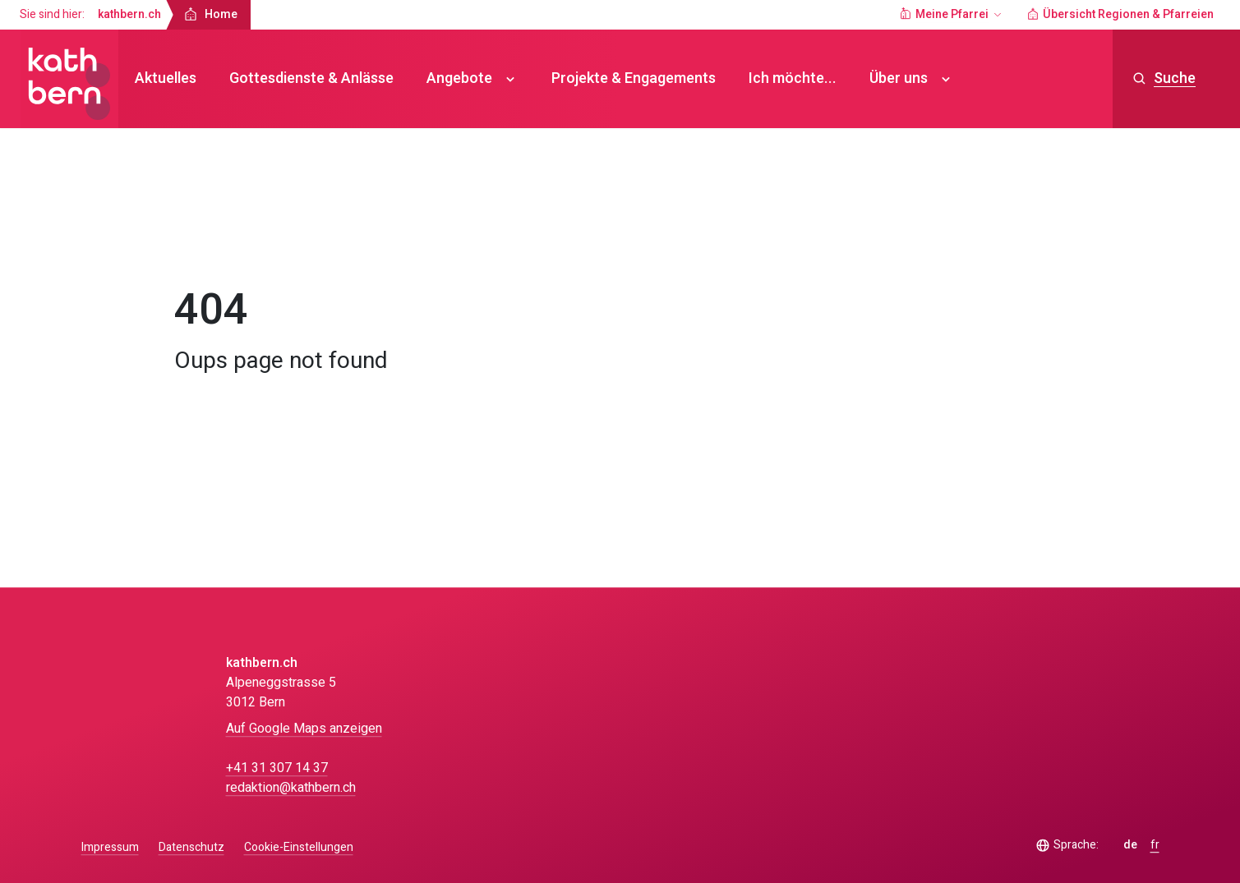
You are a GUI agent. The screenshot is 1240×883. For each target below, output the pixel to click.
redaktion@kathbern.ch (291, 788)
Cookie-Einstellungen (298, 847)
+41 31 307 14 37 (277, 768)
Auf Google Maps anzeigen (304, 728)
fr (1154, 845)
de (1130, 845)
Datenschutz (191, 847)
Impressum (110, 847)
